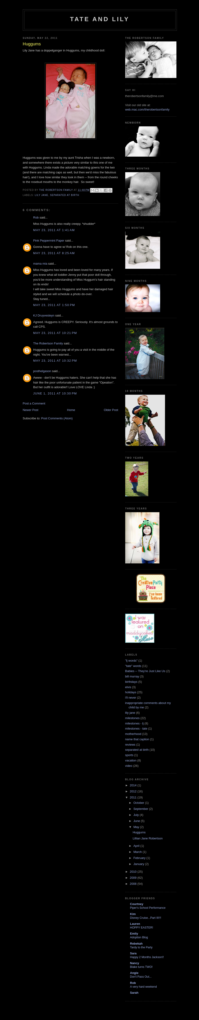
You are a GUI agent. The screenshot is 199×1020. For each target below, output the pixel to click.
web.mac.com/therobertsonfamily (147, 109)
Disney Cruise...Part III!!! (145, 917)
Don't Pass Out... (141, 976)
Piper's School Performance (148, 907)
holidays (130, 692)
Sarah (134, 992)
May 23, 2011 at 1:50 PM (54, 305)
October (139, 803)
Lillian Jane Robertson (148, 838)
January (139, 864)
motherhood (133, 734)
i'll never (130, 697)
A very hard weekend (143, 986)
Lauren (135, 924)
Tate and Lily (99, 19)
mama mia (40, 263)
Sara (133, 953)
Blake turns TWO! (141, 967)
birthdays (131, 681)
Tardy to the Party (141, 947)
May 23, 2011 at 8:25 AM (54, 253)
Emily (134, 933)
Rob (36, 217)
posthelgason (42, 371)
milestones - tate (136, 728)
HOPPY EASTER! (141, 927)
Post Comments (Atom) (57, 418)
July (136, 815)
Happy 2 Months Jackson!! (147, 957)
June (137, 821)
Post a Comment (34, 403)
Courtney (136, 904)
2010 (134, 871)
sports (129, 755)
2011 (134, 797)
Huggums (139, 832)
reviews (130, 744)
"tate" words (133, 666)
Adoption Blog (139, 937)
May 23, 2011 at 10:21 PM (55, 333)
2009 (134, 877)
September (141, 809)
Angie (134, 973)
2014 (134, 785)
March (138, 852)
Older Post (111, 410)
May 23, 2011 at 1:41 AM (54, 230)
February (139, 858)
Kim (133, 914)
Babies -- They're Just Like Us (145, 671)
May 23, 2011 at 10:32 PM (55, 360)
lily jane (41, 195)
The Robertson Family (48, 343)
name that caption (137, 739)
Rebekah (136, 943)
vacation (130, 760)
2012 (134, 791)
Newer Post (30, 410)
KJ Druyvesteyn (43, 315)
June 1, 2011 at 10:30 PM (55, 393)
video (128, 766)
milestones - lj (134, 723)
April (136, 846)
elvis (128, 687)
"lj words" (131, 660)
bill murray (132, 676)
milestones (132, 718)
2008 (134, 883)
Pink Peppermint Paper (48, 240)
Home (71, 410)
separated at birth (64, 195)
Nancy (134, 963)
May (136, 827)
